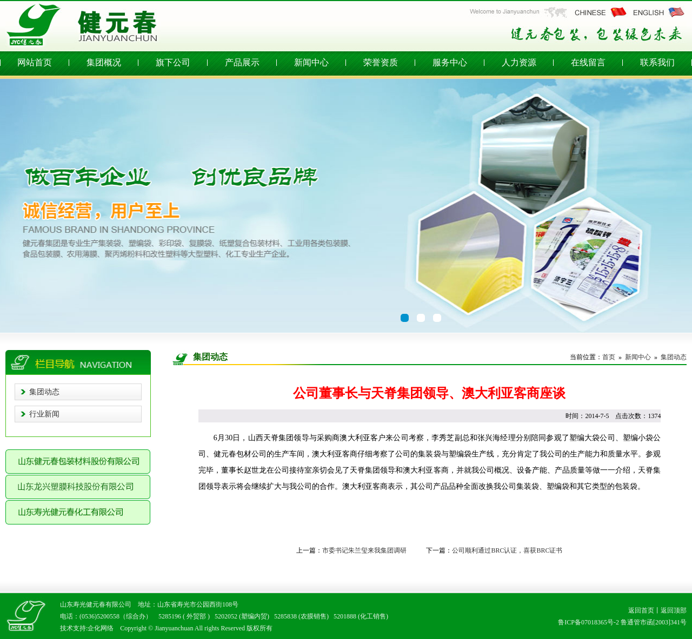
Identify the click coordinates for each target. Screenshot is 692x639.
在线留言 (588, 62)
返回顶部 (674, 610)
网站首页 (34, 62)
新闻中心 (311, 62)
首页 (608, 357)
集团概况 (103, 62)
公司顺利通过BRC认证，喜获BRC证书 (507, 550)
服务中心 (449, 62)
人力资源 (519, 62)
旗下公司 (173, 62)
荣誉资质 (380, 62)
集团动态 (44, 392)
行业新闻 (44, 414)
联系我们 (657, 62)
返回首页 (641, 610)
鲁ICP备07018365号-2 (588, 622)
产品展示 (242, 62)
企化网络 (101, 628)
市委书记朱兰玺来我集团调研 (364, 550)
